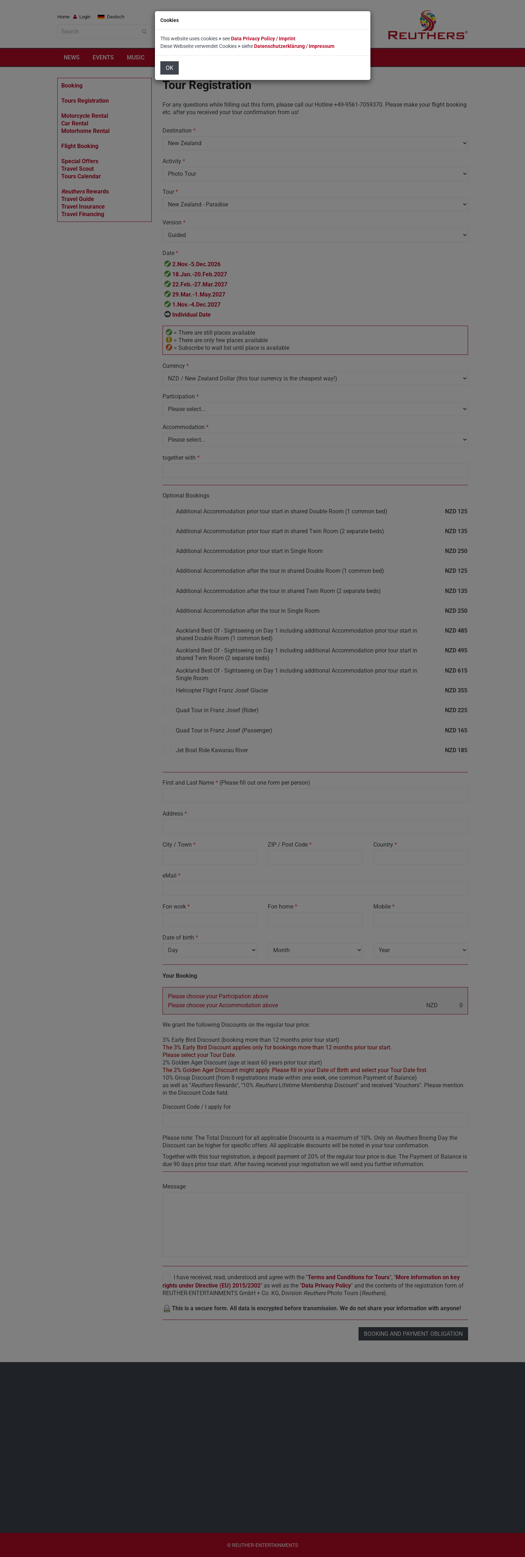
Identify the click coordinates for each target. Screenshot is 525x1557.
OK (169, 67)
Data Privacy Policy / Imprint (263, 38)
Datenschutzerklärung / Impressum (294, 46)
